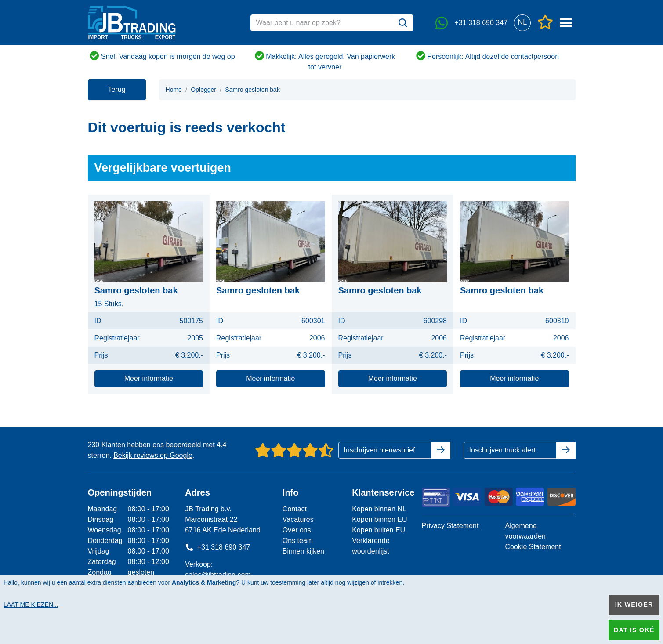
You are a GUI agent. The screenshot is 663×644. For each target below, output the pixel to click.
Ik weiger (634, 604)
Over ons (297, 530)
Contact (295, 509)
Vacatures (298, 519)
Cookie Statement (533, 546)
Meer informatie (148, 378)
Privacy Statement (450, 525)
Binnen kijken (303, 551)
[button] (522, 22)
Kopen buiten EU (378, 530)
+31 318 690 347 (217, 547)
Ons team (298, 540)
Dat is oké (634, 629)
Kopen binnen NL (379, 509)
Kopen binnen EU (379, 519)
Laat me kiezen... (31, 604)
